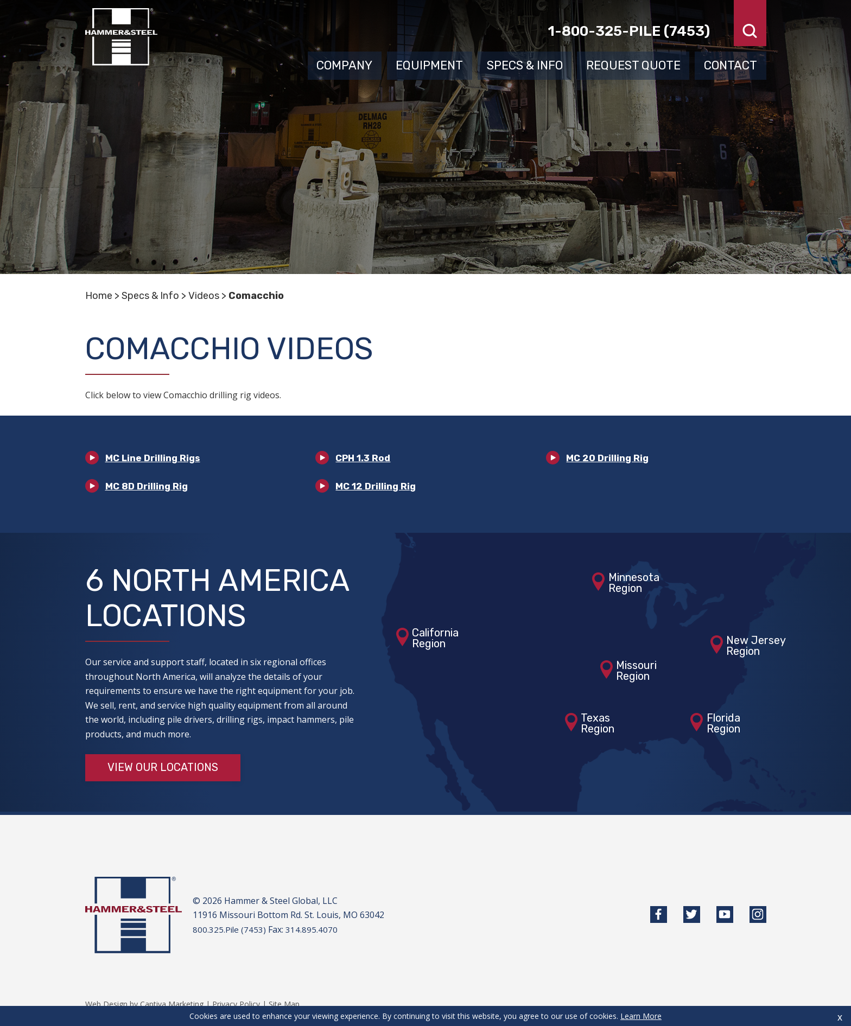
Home (98, 296)
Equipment (429, 63)
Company (344, 63)
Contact (730, 63)
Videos (203, 296)
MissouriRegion (636, 672)
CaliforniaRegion (435, 640)
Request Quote (633, 63)
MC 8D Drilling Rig (148, 487)
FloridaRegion (723, 725)
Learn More (641, 1016)
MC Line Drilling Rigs (154, 458)
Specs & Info (525, 63)
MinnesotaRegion (633, 585)
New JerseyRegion (756, 647)
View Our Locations (163, 769)
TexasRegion (597, 725)
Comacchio (256, 296)
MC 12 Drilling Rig (377, 487)
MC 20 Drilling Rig (608, 458)
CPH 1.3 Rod (364, 458)
